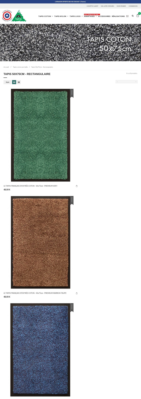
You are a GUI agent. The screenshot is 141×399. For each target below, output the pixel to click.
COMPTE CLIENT (92, 6)
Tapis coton (44, 362)
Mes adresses (113, 343)
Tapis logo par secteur (48, 380)
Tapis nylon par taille (48, 354)
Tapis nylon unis (46, 340)
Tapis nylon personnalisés (49, 347)
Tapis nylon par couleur (49, 343)
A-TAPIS (32, 390)
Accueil (6, 67)
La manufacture (80, 365)
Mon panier (121, 6)
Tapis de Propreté (45, 390)
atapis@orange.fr (14, 354)
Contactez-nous (80, 343)
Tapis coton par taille (48, 369)
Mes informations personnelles (120, 347)
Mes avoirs (112, 340)
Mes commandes (115, 336)
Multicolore (44, 373)
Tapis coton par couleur (49, 365)
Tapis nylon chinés (47, 336)
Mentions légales (80, 358)
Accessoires (44, 351)
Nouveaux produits (81, 336)
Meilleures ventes (81, 340)
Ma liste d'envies (107, 6)
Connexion (133, 6)
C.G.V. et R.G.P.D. (80, 361)
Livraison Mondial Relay (83, 354)
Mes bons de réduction (117, 351)
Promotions (78, 369)
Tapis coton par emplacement (51, 377)
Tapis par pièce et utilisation (50, 358)
